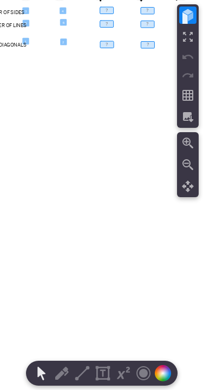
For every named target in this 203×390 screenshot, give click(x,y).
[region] (101, 195)
